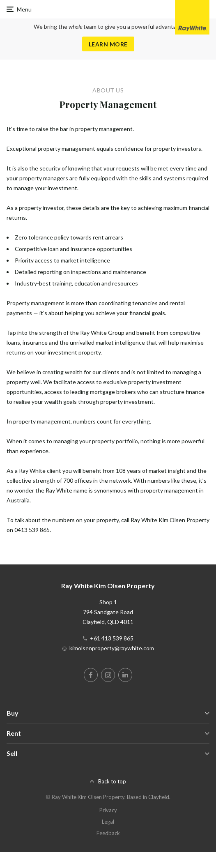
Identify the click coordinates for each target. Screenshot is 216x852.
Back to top (112, 781)
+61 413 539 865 (111, 638)
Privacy (108, 810)
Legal (108, 821)
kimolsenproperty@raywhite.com (111, 648)
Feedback (108, 833)
